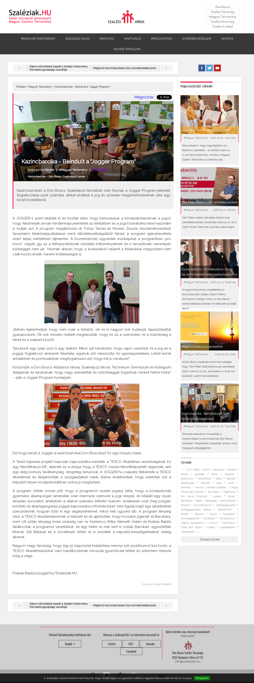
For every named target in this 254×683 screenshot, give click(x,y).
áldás (219, 478)
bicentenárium (203, 505)
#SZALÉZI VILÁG (77, 38)
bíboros (185, 505)
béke (199, 500)
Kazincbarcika (37, 176)
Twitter (112, 643)
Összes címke (209, 539)
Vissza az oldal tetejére (156, 584)
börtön (185, 514)
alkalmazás (187, 483)
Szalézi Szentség (222, 21)
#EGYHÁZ (107, 38)
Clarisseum (228, 522)
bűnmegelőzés (190, 518)
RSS (131, 643)
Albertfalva (204, 478)
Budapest (229, 514)
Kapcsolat (187, 636)
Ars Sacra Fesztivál (194, 496)
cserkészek (187, 531)
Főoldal (20, 86)
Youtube (150, 643)
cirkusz (213, 522)
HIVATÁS (227, 38)
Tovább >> (70, 643)
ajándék (200, 474)
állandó (205, 483)
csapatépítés (227, 527)
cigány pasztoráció (192, 522)
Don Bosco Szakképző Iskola (67, 176)
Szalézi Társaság (222, 12)
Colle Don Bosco (191, 527)
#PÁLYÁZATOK (161, 38)
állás (219, 483)
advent (232, 469)
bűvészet (209, 518)
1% (188, 469)
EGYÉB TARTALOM (127, 49)
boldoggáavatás (226, 505)
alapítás (229, 474)
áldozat (230, 478)
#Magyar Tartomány (73, 170)
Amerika (186, 487)
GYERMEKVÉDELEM (196, 38)
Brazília (199, 514)
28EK (197, 469)
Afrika (184, 474)
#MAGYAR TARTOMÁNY (38, 38)
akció (215, 474)
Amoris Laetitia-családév (211, 487)
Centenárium (227, 518)
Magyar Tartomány (222, 16)
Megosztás (144, 97)
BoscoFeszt (226, 509)
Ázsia (231, 496)
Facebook (131, 651)
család (211, 527)
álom (231, 483)
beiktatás (186, 500)
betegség (211, 500)
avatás (217, 496)
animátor (213, 491)
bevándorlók (228, 500)
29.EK (206, 469)
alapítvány (187, 478)
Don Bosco (222, 7)
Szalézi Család (223, 26)
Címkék (186, 462)
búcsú (213, 514)
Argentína (229, 491)
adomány (218, 469)
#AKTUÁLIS (132, 38)
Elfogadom (202, 678)
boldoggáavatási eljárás (196, 509)
